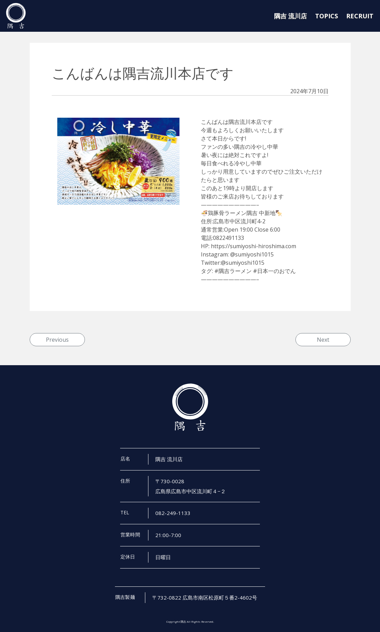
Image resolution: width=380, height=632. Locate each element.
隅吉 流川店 (290, 16)
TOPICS (326, 16)
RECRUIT (359, 16)
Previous (57, 339)
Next (323, 339)
